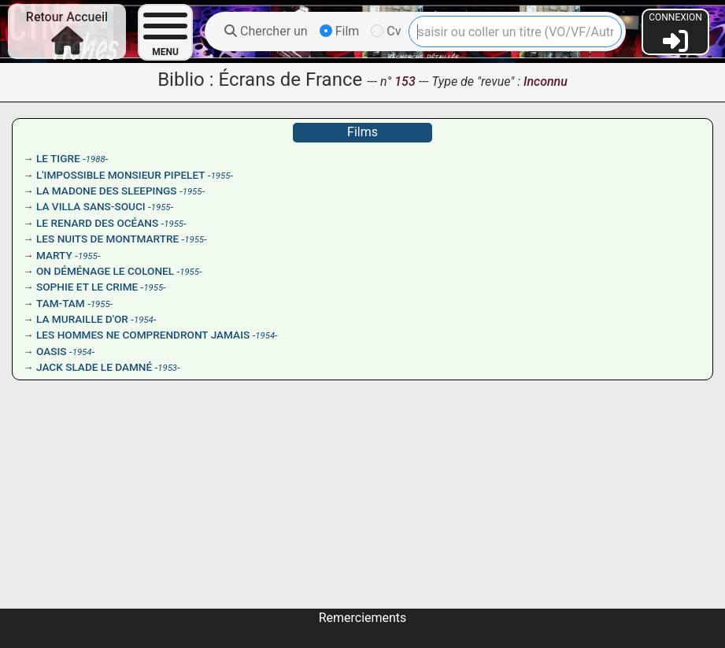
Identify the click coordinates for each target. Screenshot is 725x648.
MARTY (54, 255)
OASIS (51, 351)
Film (340, 31)
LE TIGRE (58, 158)
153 (406, 81)
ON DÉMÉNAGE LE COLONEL (105, 271)
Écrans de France (290, 80)
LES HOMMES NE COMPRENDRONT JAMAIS (143, 334)
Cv (386, 31)
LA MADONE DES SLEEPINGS (106, 190)
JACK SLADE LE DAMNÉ (94, 367)
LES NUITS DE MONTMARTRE (107, 238)
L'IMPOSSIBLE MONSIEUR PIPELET (120, 174)
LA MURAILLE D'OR (82, 319)
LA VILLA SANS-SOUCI (91, 206)
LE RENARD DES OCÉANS (97, 223)
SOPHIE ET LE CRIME (87, 286)
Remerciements (363, 617)
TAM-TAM (60, 303)
